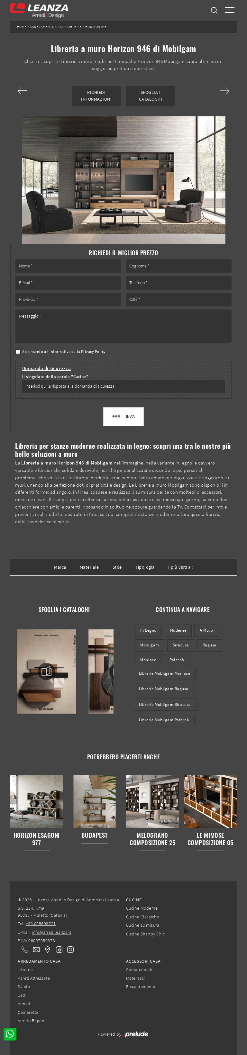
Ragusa (209, 645)
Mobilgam (149, 645)
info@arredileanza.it (51, 932)
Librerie (74, 27)
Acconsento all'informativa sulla (64, 351)
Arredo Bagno (31, 1020)
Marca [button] (60, 567)
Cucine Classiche (142, 917)
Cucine (134, 900)
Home (22, 27)
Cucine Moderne (142, 908)
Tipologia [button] (145, 567)
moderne (178, 630)
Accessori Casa (143, 961)
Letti (22, 995)
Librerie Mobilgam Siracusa (165, 704)
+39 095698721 (41, 923)
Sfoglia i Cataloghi (150, 96)
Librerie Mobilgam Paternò (164, 719)
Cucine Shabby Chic (145, 934)
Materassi (135, 978)
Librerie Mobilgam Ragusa (163, 688)
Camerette (28, 1012)
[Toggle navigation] (229, 10)
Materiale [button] (89, 567)
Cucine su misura (142, 925)
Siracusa (181, 645)
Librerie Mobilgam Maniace (164, 673)
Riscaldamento (140, 986)
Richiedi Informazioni (96, 96)
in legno (148, 630)
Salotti (24, 986)
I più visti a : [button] (180, 567)
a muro (206, 630)
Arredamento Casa (47, 27)
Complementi (139, 969)
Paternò (176, 659)
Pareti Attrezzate (34, 978)
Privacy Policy (93, 351)
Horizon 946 (95, 27)
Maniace (148, 659)
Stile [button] (117, 567)
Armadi (25, 1003)
